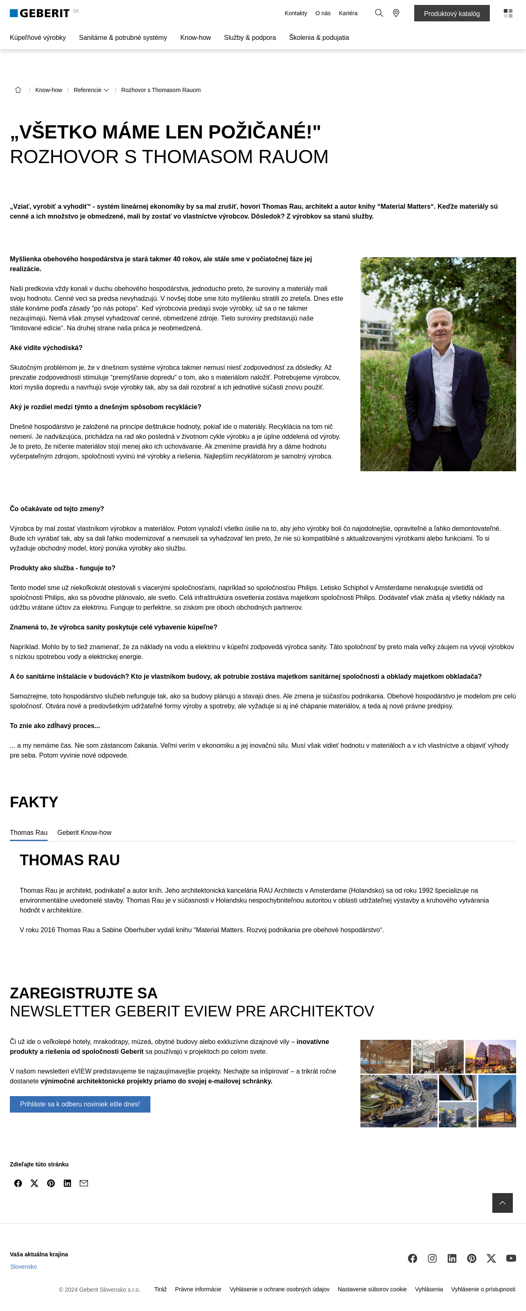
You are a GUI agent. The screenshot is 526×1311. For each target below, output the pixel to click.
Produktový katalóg (452, 13)
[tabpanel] (263, 874)
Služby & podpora (250, 37)
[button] (379, 13)
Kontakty (297, 13)
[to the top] (502, 1183)
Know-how (195, 37)
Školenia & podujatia (319, 37)
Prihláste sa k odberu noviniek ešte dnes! (80, 1084)
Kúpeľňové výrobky (38, 37)
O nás (323, 13)
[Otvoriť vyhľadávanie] (379, 13)
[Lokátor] (396, 13)
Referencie (92, 70)
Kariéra (349, 13)
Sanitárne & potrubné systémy (123, 37)
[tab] (29, 813)
